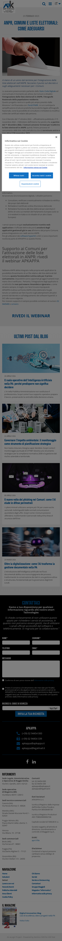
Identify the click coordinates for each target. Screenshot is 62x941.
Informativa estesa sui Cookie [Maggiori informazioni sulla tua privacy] (35, 167)
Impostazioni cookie (30, 184)
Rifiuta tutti (19, 175)
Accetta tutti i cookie (41, 175)
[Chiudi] (56, 137)
